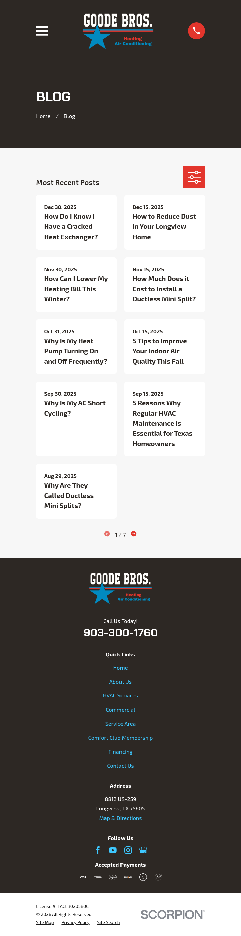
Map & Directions (120, 818)
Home (120, 667)
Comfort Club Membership (120, 737)
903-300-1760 (120, 633)
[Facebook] (98, 850)
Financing (121, 751)
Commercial (120, 709)
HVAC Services (120, 695)
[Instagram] (128, 850)
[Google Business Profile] (143, 850)
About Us (120, 681)
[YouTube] (113, 850)
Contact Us (120, 765)
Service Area (120, 723)
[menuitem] (45, 923)
